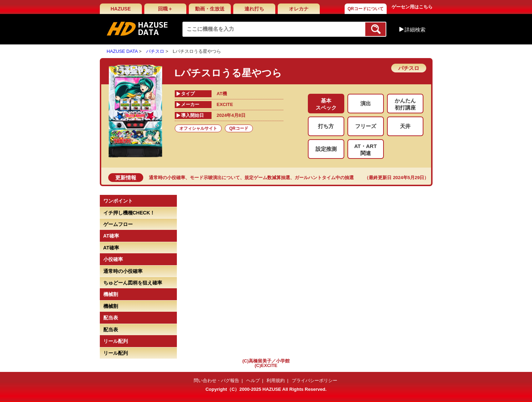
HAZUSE (121, 9)
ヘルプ (253, 380)
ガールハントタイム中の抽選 (324, 177)
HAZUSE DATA (122, 51)
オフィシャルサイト (198, 128)
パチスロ (155, 51)
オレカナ (299, 9)
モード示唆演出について (215, 177)
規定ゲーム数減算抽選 (267, 177)
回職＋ (165, 9)
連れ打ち (254, 9)
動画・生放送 (209, 9)
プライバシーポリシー (314, 380)
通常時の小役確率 (167, 177)
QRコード (238, 128)
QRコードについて (366, 8)
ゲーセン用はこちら (412, 6)
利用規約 (276, 380)
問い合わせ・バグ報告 (216, 380)
